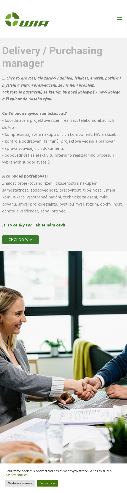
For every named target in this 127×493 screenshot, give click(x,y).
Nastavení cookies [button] (20, 483)
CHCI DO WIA (20, 239)
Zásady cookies (16, 475)
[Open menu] (119, 19)
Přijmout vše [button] (48, 483)
